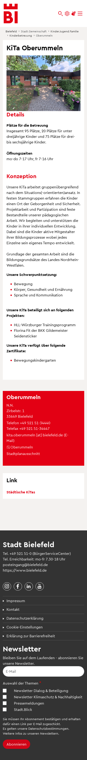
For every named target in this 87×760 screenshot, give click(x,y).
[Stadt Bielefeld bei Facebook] (18, 586)
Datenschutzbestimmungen (48, 728)
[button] (43, 83)
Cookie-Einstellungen (24, 627)
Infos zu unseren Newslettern (36, 733)
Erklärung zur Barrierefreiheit (30, 636)
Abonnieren (16, 744)
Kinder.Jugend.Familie (65, 31)
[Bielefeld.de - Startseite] (11, 13)
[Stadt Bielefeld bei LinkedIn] (29, 586)
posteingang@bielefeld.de (25, 564)
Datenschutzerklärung (24, 618)
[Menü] (80, 13)
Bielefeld (11, 31)
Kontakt (12, 609)
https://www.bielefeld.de (25, 570)
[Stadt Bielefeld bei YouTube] (39, 586)
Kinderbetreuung (21, 35)
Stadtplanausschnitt (23, 453)
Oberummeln (19, 447)
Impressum (15, 600)
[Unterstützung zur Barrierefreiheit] (73, 13)
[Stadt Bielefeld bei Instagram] (7, 586)
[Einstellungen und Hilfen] (67, 13)
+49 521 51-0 (21, 553)
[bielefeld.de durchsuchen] (60, 13)
